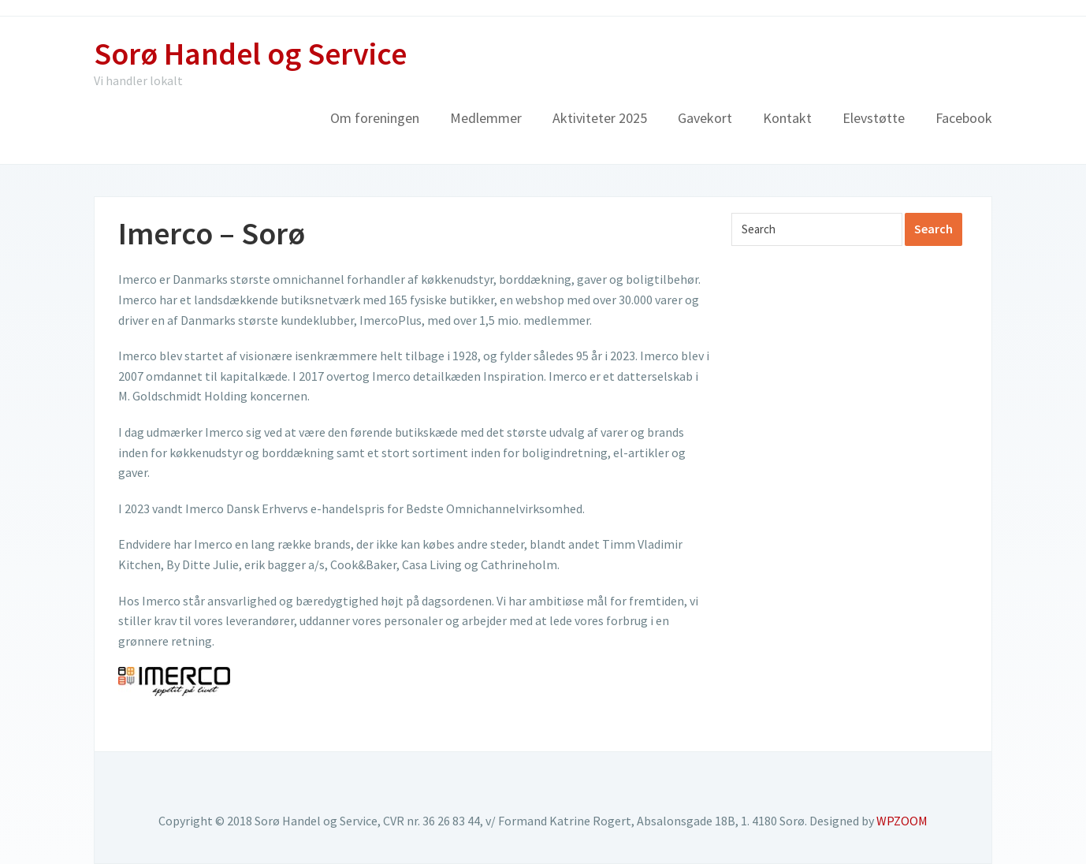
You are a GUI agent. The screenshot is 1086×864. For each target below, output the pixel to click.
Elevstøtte (873, 118)
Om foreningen (374, 118)
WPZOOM (902, 821)
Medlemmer (486, 118)
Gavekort (705, 118)
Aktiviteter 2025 (599, 118)
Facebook (963, 118)
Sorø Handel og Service (250, 53)
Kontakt (787, 118)
